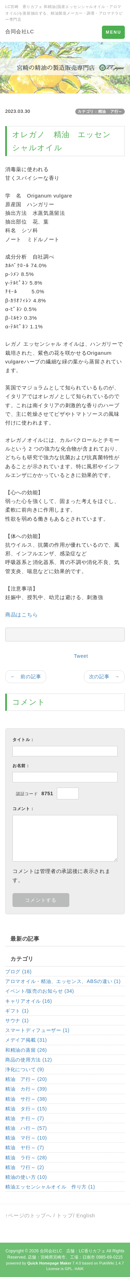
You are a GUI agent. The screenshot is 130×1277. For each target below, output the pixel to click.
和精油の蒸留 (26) (26, 1050)
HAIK (79, 1269)
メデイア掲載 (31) (26, 1040)
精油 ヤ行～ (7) (24, 1147)
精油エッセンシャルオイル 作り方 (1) (50, 1187)
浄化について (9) (24, 1069)
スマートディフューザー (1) (37, 1030)
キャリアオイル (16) (28, 1001)
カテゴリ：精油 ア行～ (100, 111)
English (85, 1215)
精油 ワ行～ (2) (24, 1167)
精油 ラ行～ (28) (26, 1157)
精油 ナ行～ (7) (24, 1118)
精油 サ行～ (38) (26, 1099)
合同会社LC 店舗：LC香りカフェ (72, 1251)
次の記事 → (104, 676)
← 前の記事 (25, 676)
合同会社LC (19, 31)
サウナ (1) (17, 1020)
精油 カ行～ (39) (26, 1089)
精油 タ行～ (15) (26, 1108)
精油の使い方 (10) (26, 1177)
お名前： (21, 765)
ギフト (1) (17, 1011)
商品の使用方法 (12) (28, 1059)
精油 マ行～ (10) (26, 1138)
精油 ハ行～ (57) (26, 1128)
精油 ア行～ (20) (26, 1079)
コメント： (23, 808)
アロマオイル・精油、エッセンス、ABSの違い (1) (63, 981)
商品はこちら (21, 615)
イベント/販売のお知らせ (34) (39, 991)
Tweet (81, 656)
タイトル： (23, 739)
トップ (65, 1215)
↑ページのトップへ (28, 1215)
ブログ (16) (18, 971)
